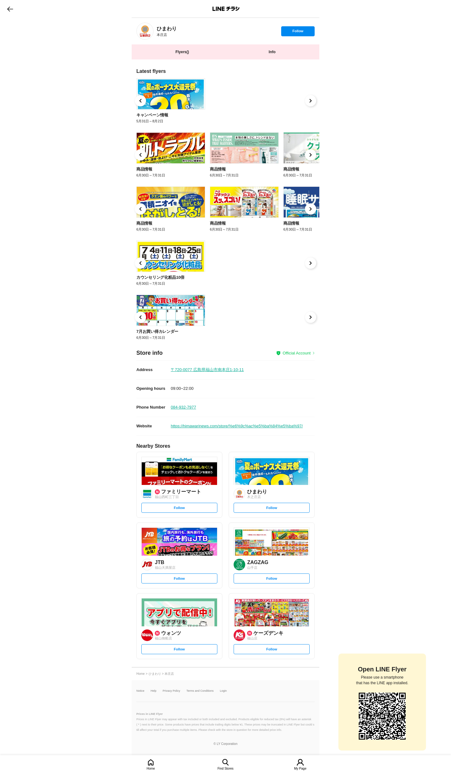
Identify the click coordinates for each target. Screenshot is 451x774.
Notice (140, 691)
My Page (300, 768)
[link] (145, 31)
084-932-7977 (183, 407)
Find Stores (225, 768)
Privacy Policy (171, 691)
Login (223, 691)
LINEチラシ (226, 8)
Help (154, 691)
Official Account (297, 353)
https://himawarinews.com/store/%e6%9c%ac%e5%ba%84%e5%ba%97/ (237, 426)
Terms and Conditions (200, 691)
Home (151, 768)
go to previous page (10, 9)
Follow (297, 32)
